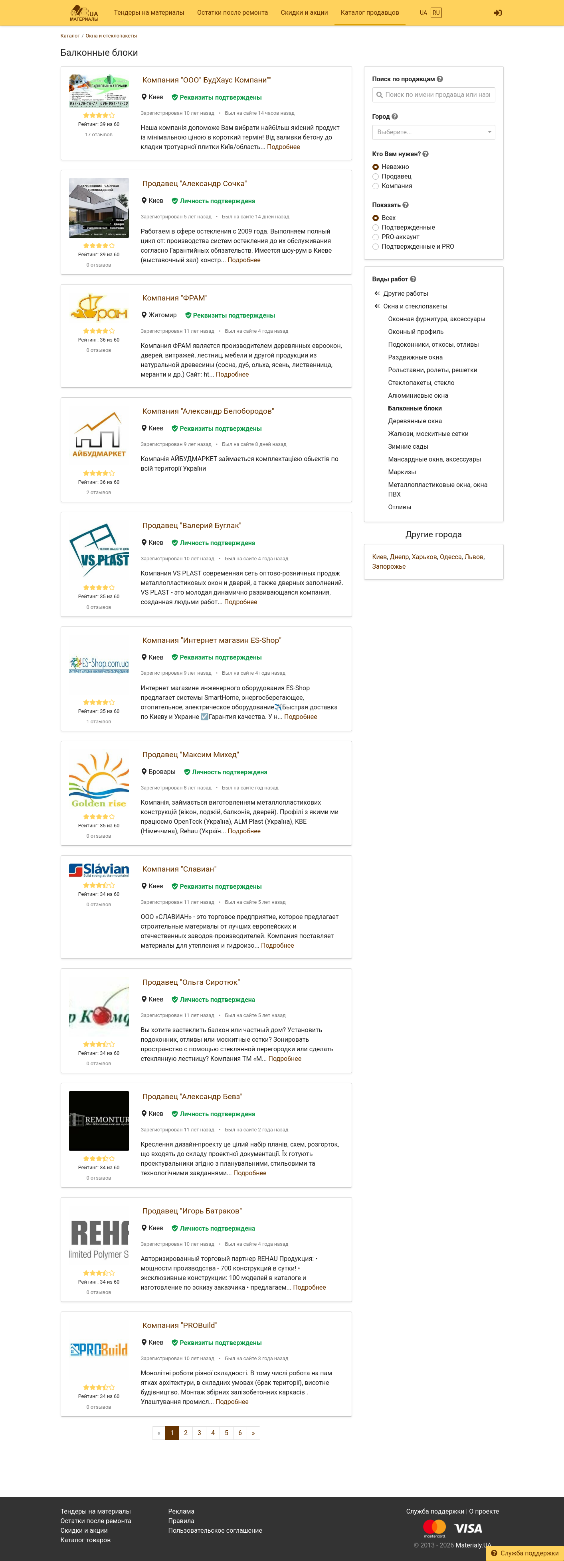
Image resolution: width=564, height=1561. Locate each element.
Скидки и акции (304, 12)
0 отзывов (98, 265)
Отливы (400, 507)
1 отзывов (98, 722)
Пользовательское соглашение (215, 1530)
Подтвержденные (408, 227)
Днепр (399, 557)
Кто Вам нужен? (400, 154)
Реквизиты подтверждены (217, 97)
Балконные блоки (415, 408)
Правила (181, 1521)
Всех (389, 218)
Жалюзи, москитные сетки (428, 434)
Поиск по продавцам (403, 79)
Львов (474, 557)
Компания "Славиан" (179, 869)
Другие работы (401, 293)
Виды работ (390, 279)
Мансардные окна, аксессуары (434, 459)
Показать (390, 205)
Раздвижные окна (415, 357)
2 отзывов (98, 492)
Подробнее (283, 147)
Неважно (395, 167)
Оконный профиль (416, 332)
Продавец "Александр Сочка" (194, 183)
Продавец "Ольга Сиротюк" (191, 982)
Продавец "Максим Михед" (190, 754)
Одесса (451, 557)
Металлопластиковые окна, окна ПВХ (438, 489)
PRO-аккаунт (401, 237)
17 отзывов (99, 134)
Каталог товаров (86, 1540)
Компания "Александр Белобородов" (208, 411)
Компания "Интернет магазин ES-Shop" (212, 640)
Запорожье (389, 566)
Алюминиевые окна (418, 395)
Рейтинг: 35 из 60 (99, 596)
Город (381, 116)
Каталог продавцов (370, 12)
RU (436, 13)
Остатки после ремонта (232, 12)
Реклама (181, 1511)
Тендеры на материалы (149, 12)
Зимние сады (408, 446)
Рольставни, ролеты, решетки (433, 370)
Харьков (424, 557)
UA (423, 13)
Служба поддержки (525, 1553)
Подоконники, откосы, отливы (433, 344)
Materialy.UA (473, 1545)
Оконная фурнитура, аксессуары (437, 319)
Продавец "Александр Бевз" (192, 1096)
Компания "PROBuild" (180, 1325)
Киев (379, 557)
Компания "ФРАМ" (175, 297)
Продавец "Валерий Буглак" (191, 525)
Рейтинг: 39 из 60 (99, 124)
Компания (397, 186)
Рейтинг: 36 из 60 (99, 340)
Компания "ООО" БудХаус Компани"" (206, 79)
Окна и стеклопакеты (411, 306)
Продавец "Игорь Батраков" (192, 1210)
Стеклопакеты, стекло (421, 383)
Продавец (397, 176)
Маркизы (402, 472)
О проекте (484, 1511)
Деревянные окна (415, 421)
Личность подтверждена (213, 201)
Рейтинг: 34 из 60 (99, 894)
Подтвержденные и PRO (418, 246)
